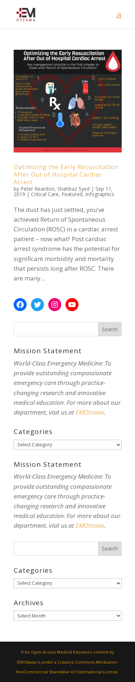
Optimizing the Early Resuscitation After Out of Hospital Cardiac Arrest (66, 174)
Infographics (99, 194)
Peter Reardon (37, 188)
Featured (72, 194)
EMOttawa (90, 412)
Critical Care (45, 194)
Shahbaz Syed (73, 188)
